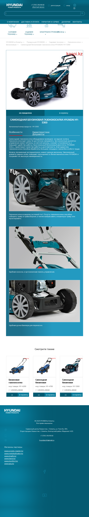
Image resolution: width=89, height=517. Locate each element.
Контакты (77, 22)
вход (68, 5)
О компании (13, 22)
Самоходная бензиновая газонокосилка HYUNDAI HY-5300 (45, 45)
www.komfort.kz (11, 461)
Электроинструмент (46, 33)
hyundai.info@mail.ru (46, 440)
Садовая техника (29, 33)
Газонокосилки (74, 42)
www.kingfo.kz (10, 456)
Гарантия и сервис (50, 22)
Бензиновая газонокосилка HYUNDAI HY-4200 (17, 382)
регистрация (55, 5)
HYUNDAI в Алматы (14, 42)
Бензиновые (11, 45)
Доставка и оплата (30, 22)
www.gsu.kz (9, 463)
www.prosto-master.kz (13, 451)
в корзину (63, 113)
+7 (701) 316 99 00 (37, 5)
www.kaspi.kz (10, 458)
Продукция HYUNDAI (36, 42)
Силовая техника (12, 33)
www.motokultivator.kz (13, 453)
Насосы (61, 32)
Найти (82, 13)
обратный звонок (38, 7)
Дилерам (66, 22)
